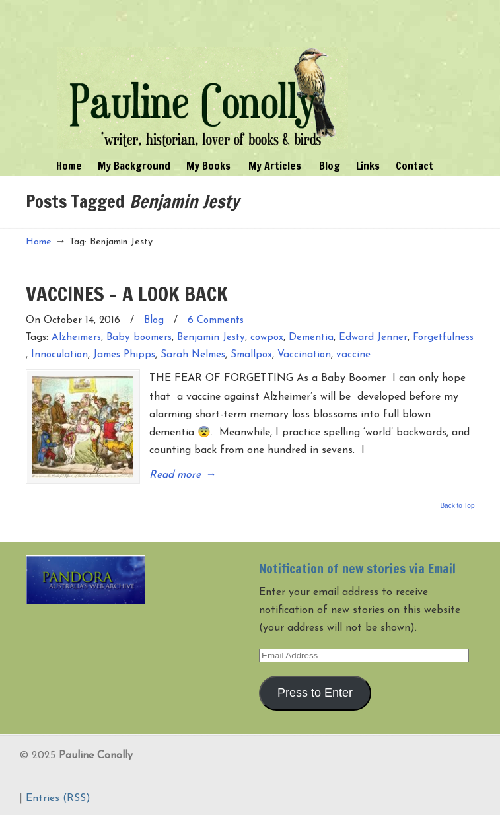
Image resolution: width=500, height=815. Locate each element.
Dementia (311, 338)
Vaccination (304, 355)
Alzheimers (76, 338)
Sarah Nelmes (193, 355)
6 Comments (216, 321)
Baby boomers (139, 338)
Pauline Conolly (202, 76)
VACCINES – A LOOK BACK (127, 293)
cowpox (266, 338)
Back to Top (457, 505)
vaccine (353, 355)
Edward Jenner (373, 338)
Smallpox (251, 355)
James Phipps (124, 355)
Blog (154, 321)
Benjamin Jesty (211, 338)
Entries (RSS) (58, 798)
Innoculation (59, 355)
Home (39, 242)
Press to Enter (315, 691)
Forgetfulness (443, 338)
